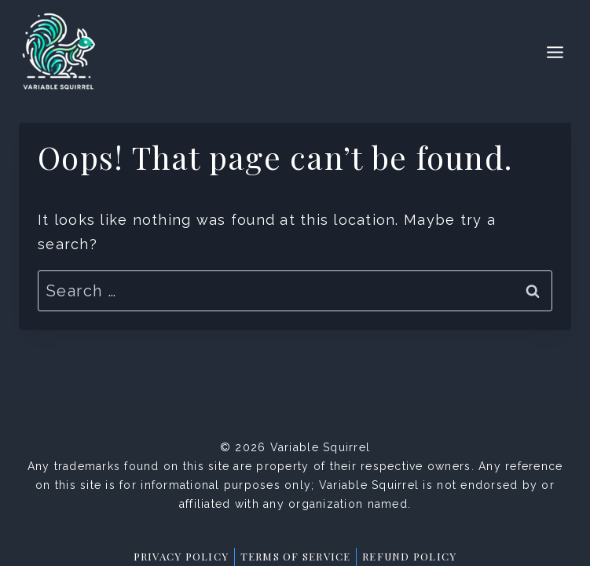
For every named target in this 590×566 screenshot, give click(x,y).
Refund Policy (409, 556)
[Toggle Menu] (555, 52)
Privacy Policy (181, 556)
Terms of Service (295, 556)
